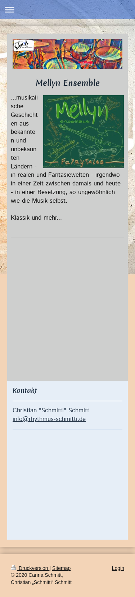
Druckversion (30, 568)
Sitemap (61, 568)
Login (118, 568)
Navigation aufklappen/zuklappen (67, 9)
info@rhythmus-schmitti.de (49, 419)
